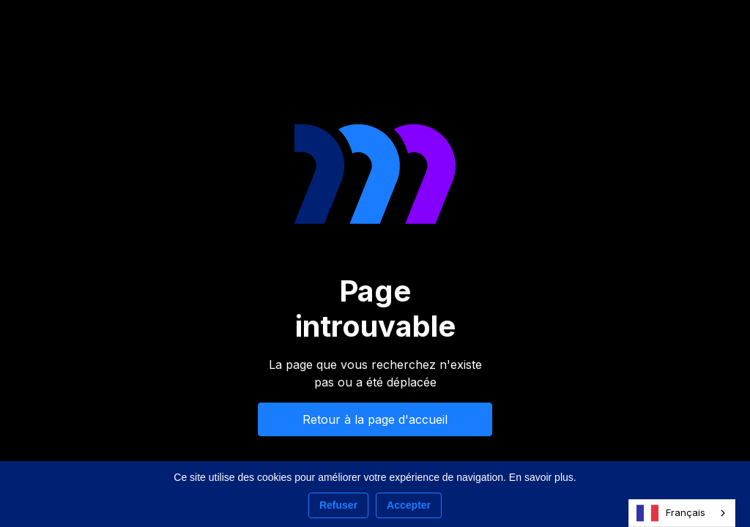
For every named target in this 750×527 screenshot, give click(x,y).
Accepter (409, 505)
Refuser (338, 505)
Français (670, 513)
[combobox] (681, 513)
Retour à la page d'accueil (375, 419)
